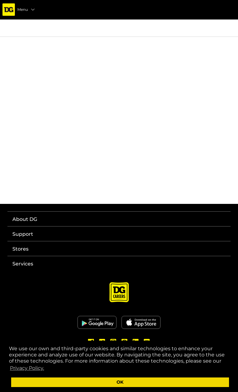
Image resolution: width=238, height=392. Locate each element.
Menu (26, 9)
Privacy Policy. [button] (27, 368)
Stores (20, 249)
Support (22, 234)
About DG (24, 219)
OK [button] (120, 382)
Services (22, 264)
